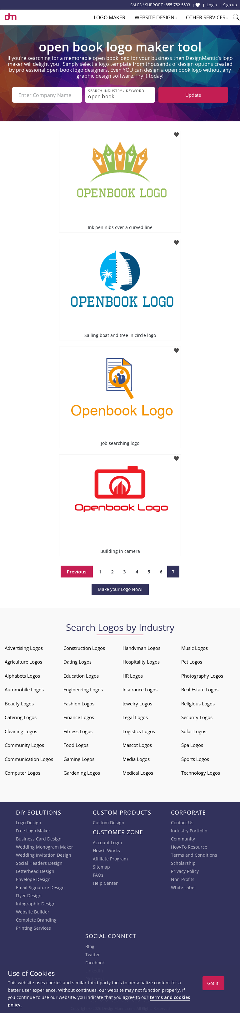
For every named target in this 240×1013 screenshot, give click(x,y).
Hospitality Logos (141, 662)
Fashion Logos (78, 703)
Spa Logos (192, 745)
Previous (77, 571)
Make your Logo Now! (120, 589)
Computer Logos (22, 773)
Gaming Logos (78, 759)
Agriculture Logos (23, 662)
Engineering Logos (83, 689)
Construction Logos (84, 648)
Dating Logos (77, 662)
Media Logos (136, 759)
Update (193, 95)
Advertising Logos (24, 648)
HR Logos (132, 675)
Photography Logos (202, 675)
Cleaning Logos (21, 731)
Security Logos (196, 717)
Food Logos (75, 745)
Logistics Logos (138, 731)
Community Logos (24, 745)
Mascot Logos (137, 745)
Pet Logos (191, 662)
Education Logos (81, 675)
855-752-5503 (178, 4)
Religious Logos (198, 703)
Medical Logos (137, 773)
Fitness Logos (77, 731)
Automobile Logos (24, 689)
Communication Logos (29, 759)
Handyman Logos (141, 648)
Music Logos (194, 648)
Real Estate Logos (199, 689)
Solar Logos (193, 731)
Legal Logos (135, 717)
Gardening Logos (81, 773)
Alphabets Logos (22, 675)
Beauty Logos (19, 703)
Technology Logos (200, 773)
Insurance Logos (140, 689)
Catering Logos (21, 717)
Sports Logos (195, 759)
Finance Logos (78, 717)
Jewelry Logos (137, 703)
